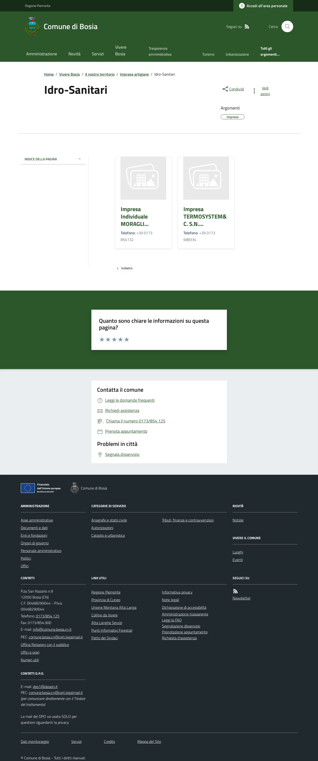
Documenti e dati (34, 528)
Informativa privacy (177, 592)
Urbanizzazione (237, 54)
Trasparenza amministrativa (160, 51)
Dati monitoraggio (35, 741)
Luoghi (238, 552)
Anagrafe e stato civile (109, 520)
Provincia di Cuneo (105, 600)
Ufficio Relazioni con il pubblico (45, 644)
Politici (26, 558)
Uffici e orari (30, 652)
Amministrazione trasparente (185, 614)
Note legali (170, 600)
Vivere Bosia (120, 50)
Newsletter (241, 598)
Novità (74, 54)
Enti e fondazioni (34, 535)
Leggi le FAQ (172, 620)
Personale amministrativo (41, 550)
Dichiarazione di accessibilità (184, 607)
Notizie (238, 520)
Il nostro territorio (100, 74)
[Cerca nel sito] (285, 26)
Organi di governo (35, 543)
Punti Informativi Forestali (111, 630)
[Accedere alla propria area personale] (263, 5)
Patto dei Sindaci (104, 638)
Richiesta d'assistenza (179, 638)
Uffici (25, 566)
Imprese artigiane (134, 74)
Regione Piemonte (37, 5)
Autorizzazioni (102, 528)
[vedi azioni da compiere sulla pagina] (262, 91)
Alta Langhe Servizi (106, 622)
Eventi (238, 560)
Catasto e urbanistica (108, 535)
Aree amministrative (37, 520)
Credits (109, 741)
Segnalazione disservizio (181, 626)
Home (49, 74)
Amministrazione (41, 54)
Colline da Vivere (104, 615)
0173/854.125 (47, 616)
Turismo (208, 54)
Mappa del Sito (149, 741)
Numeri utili (30, 660)
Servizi (98, 54)
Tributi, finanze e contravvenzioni (188, 520)
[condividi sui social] (233, 89)
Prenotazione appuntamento (185, 632)
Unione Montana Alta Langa (113, 607)
